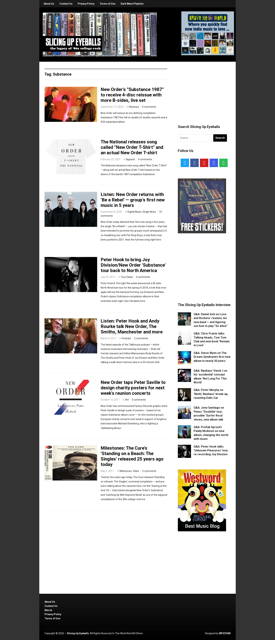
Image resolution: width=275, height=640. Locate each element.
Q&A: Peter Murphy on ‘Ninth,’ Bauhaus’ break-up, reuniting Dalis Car (211, 393)
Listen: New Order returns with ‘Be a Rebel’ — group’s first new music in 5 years (133, 200)
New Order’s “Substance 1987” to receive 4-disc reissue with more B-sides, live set (132, 95)
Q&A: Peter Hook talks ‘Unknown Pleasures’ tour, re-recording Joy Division (211, 450)
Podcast (126, 338)
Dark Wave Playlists (132, 3)
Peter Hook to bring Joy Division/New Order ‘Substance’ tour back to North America (133, 265)
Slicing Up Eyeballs (78, 633)
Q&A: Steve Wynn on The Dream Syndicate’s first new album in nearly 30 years (212, 357)
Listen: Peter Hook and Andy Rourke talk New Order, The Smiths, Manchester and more (132, 326)
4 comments (145, 159)
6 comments (143, 277)
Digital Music (134, 211)
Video (136, 471)
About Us (49, 3)
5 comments (149, 471)
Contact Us (65, 3)
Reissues (134, 106)
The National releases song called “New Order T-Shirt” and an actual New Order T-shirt (132, 147)
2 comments (141, 338)
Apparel (130, 159)
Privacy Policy (86, 3)
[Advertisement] (204, 89)
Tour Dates (127, 277)
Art (127, 399)
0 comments (149, 106)
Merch (48, 610)
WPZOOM (224, 633)
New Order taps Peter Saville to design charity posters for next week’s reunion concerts (133, 388)
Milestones (126, 471)
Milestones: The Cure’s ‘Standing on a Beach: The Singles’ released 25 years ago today (132, 456)
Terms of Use (107, 3)
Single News (149, 211)
